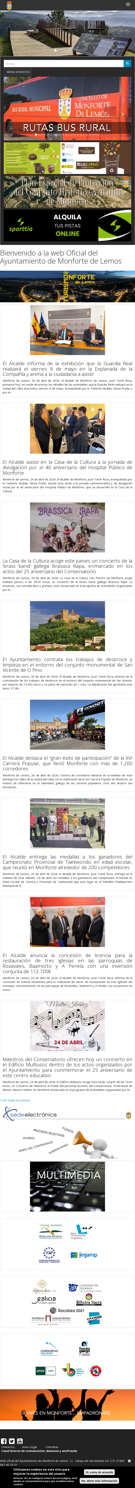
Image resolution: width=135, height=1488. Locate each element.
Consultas (52, 1447)
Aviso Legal (29, 1447)
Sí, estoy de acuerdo (99, 1472)
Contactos (8, 1447)
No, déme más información (99, 1480)
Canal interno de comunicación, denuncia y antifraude (39, 1451)
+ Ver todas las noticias (15, 1100)
